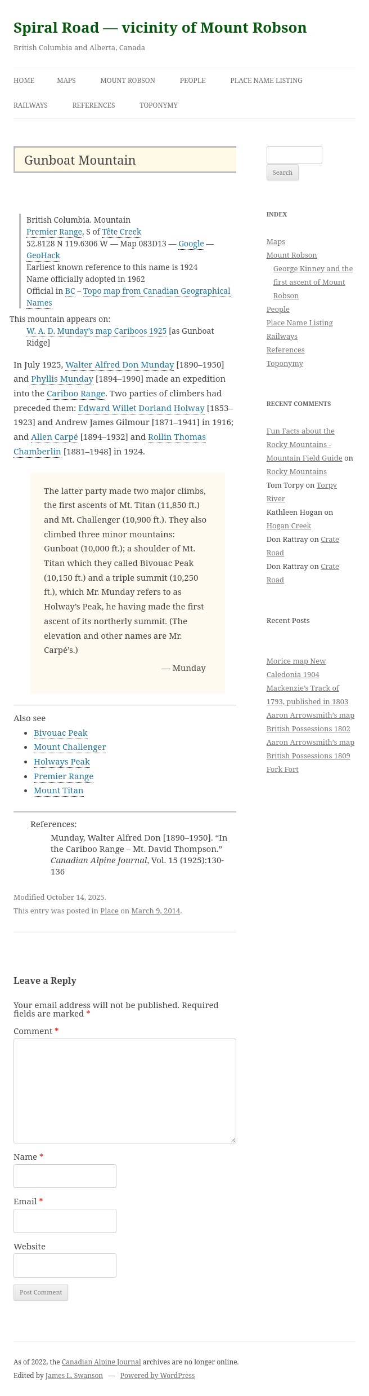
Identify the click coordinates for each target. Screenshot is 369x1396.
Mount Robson (128, 80)
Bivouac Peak (61, 732)
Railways (31, 105)
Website (30, 1246)
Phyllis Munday (62, 378)
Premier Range (54, 231)
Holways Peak (62, 761)
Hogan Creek (289, 525)
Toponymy (159, 105)
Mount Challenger (70, 746)
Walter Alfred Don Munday (119, 364)
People (193, 80)
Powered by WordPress (157, 1375)
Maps (66, 80)
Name (29, 1156)
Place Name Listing (267, 80)
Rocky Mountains (297, 471)
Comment (36, 1030)
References (94, 105)
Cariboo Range (76, 393)
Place (109, 910)
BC (70, 290)
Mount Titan (59, 790)
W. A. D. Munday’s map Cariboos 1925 (96, 330)
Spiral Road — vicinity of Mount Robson (160, 27)
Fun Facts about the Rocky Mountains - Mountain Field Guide (305, 444)
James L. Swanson (74, 1375)
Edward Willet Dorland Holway (141, 407)
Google (191, 243)
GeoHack (43, 255)
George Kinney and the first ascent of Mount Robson (313, 282)
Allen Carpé (54, 436)
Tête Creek (121, 231)
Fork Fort (283, 769)
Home (24, 80)
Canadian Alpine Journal (101, 1362)
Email (28, 1201)
